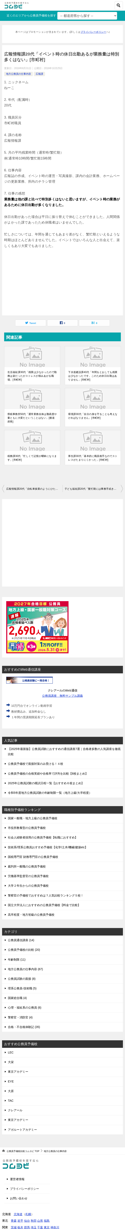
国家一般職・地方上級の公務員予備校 (32, 818)
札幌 (28, 1214)
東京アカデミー (18, 1071)
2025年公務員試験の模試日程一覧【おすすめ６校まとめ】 (46, 783)
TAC (10, 1100)
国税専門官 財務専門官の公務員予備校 (33, 857)
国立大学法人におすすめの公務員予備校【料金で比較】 (44, 905)
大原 (11, 1091)
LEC (10, 1052)
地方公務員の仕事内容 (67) (25, 969)
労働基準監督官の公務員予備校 (28, 876)
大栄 (11, 1062)
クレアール (15, 1110)
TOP (23, 1151)
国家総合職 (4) (17, 998)
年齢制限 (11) (17, 959)
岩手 (20, 1220)
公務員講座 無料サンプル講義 (62, 695)
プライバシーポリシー (93, 31)
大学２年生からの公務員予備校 (28, 885)
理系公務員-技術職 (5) (22, 988)
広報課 (39, 73)
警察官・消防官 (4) (20, 1017)
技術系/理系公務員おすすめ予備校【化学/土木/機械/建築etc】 (48, 847)
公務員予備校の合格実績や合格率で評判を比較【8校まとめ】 (48, 773)
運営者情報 (17, 1179)
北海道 (18, 1214)
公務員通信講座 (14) (21, 940)
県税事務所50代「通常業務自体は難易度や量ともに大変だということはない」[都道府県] (32, 418)
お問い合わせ (18, 1198)
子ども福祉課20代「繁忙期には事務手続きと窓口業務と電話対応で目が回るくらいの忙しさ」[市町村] (94, 488)
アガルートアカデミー (22, 1129)
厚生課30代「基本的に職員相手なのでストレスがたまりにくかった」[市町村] (92, 458)
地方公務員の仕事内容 (18, 73)
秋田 (34, 1220)
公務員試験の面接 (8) (22, 978)
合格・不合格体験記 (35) (24, 1027)
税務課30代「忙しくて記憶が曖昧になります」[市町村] (32, 458)
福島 (47, 1220)
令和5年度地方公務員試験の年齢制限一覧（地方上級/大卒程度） (50, 792)
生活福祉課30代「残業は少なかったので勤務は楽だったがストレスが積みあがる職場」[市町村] (32, 376)
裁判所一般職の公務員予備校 (27, 866)
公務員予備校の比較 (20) (24, 949)
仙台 (27, 1220)
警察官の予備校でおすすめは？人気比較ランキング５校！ (45, 895)
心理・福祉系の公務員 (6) (24, 1007)
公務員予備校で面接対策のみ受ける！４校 (35, 763)
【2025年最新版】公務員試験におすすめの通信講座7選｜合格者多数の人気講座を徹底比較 (64, 751)
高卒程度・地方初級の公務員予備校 (31, 914)
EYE (11, 1081)
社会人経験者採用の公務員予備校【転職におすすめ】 (43, 837)
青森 (14, 1220)
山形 (40, 1220)
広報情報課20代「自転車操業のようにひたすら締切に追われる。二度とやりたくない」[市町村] (34, 488)
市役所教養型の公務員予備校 (27, 827)
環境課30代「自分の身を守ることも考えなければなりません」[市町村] (92, 416)
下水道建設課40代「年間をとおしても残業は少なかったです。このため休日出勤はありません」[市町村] (92, 376)
